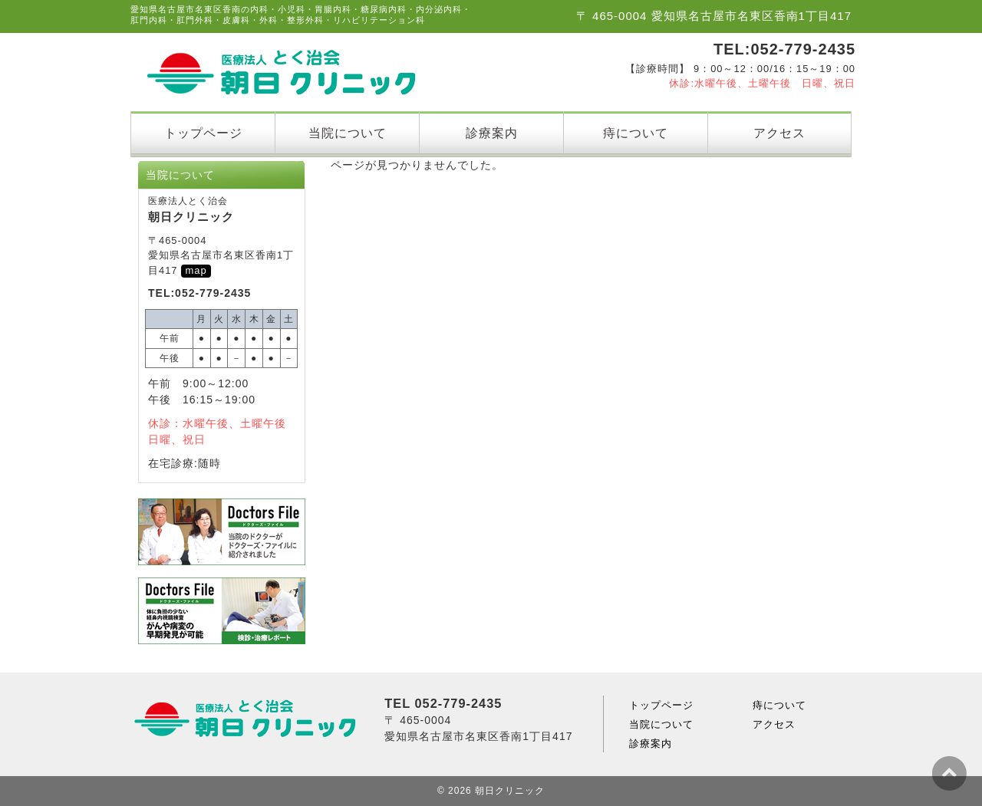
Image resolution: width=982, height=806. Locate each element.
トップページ (203, 133)
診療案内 (492, 133)
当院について (347, 133)
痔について (635, 133)
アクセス (779, 133)
